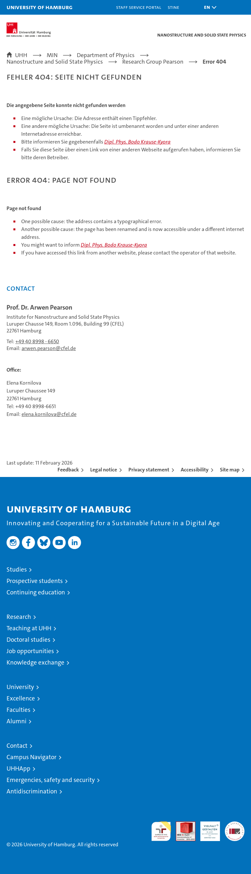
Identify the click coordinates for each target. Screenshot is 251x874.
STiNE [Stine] (173, 7)
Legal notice (103, 469)
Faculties (18, 710)
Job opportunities (30, 651)
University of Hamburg (40, 7)
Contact (17, 746)
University (20, 687)
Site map (230, 469)
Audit (182, 824)
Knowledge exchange (35, 662)
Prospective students (35, 581)
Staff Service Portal (138, 7)
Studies (17, 569)
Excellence (21, 698)
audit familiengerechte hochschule (161, 831)
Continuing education (36, 592)
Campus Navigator (32, 757)
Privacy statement (148, 469)
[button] (208, 7)
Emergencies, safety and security (51, 780)
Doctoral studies (28, 640)
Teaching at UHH (29, 628)
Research (19, 617)
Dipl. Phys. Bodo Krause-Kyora (137, 141)
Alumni (16, 721)
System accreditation (234, 828)
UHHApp (18, 768)
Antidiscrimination (32, 791)
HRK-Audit (206, 828)
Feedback (68, 469)
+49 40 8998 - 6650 (37, 341)
